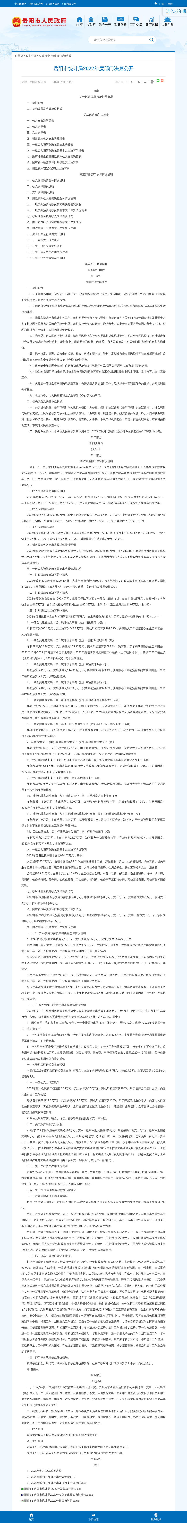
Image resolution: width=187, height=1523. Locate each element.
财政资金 (44, 55)
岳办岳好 (156, 1517)
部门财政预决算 (61, 55)
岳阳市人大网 (52, 3)
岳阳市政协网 (69, 3)
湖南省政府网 (36, 3)
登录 (170, 3)
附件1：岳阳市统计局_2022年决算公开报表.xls (52, 1488)
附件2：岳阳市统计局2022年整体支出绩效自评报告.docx (58, 1494)
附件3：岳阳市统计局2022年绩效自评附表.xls (51, 1500)
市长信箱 (93, 1517)
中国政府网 (20, 3)
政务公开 (31, 55)
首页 (20, 55)
